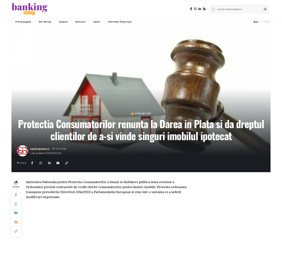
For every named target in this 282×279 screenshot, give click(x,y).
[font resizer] (255, 21)
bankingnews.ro (40, 148)
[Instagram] (195, 8)
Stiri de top (143, 114)
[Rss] (204, 8)
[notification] (249, 22)
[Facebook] (191, 8)
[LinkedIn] (199, 8)
